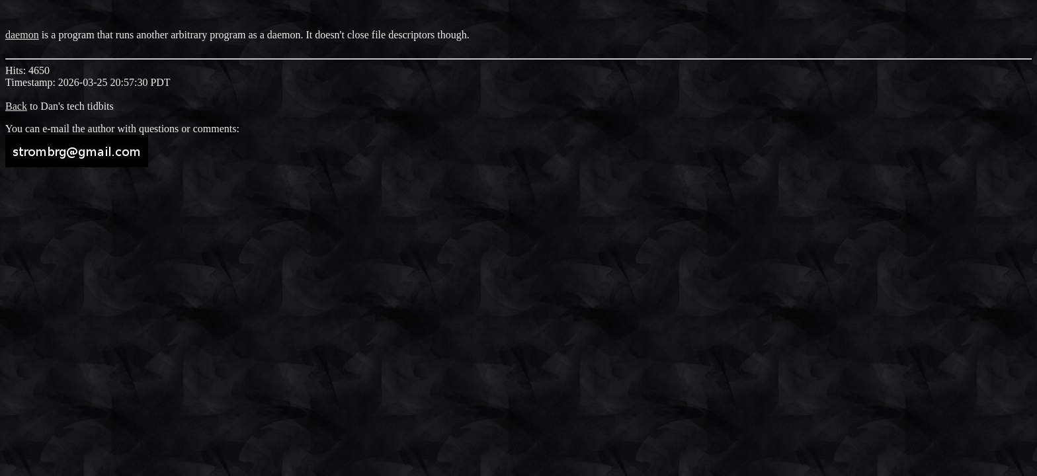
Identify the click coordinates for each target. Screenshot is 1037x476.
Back (16, 106)
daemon (22, 34)
